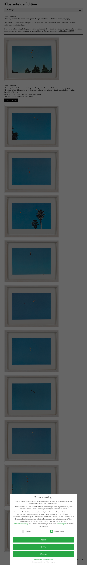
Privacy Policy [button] (45, 562)
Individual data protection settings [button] (43, 559)
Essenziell (26, 531)
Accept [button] (43, 539)
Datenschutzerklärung (21, 524)
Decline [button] (43, 553)
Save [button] (43, 546)
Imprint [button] (53, 562)
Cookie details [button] (36, 562)
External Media (57, 531)
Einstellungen (61, 524)
